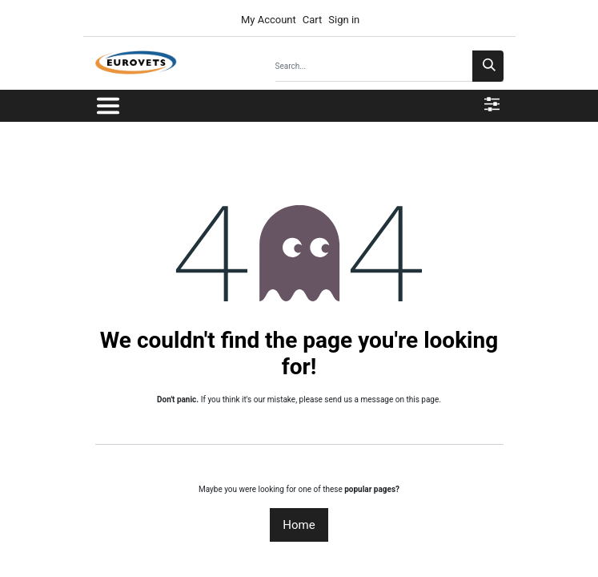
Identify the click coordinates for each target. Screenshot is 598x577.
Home (299, 525)
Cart (313, 20)
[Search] (488, 66)
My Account (267, 20)
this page (422, 399)
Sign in (343, 20)
